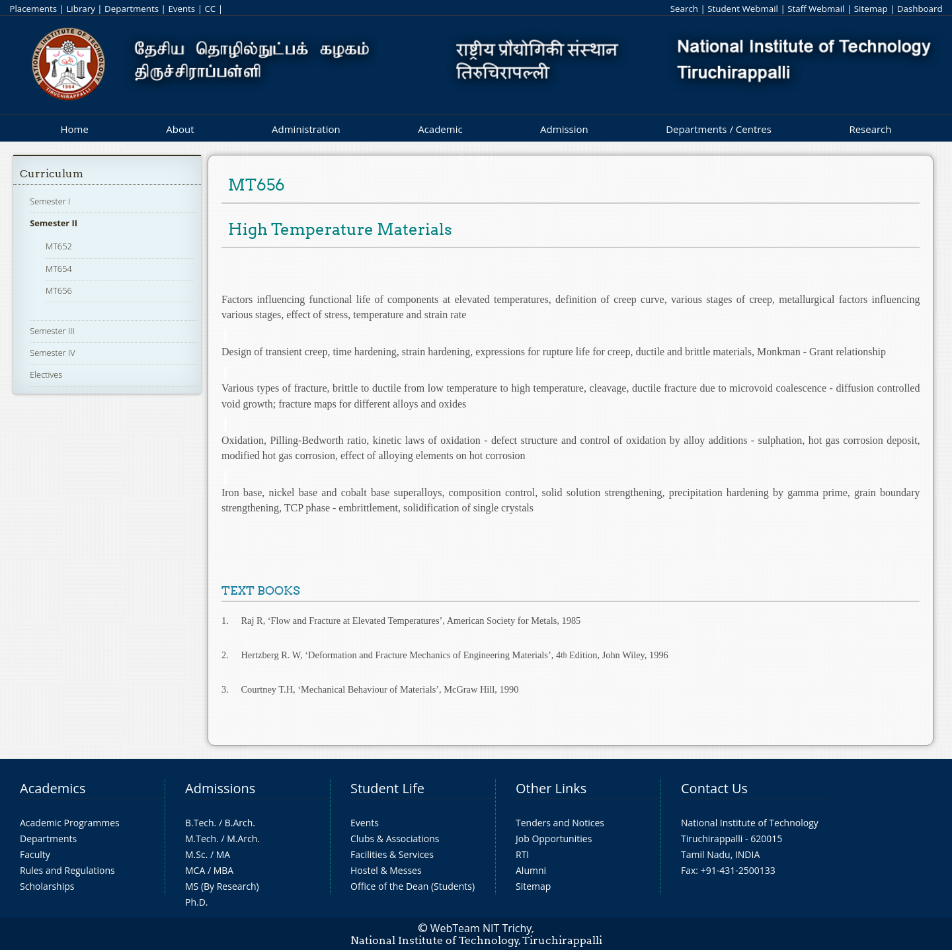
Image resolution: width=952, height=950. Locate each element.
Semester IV (52, 353)
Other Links (551, 788)
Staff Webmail (815, 9)
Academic (440, 129)
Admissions (220, 788)
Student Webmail (742, 9)
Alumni (531, 870)
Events (181, 9)
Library (80, 9)
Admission (564, 129)
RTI (522, 854)
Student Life (387, 788)
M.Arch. (243, 838)
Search (684, 9)
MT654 (59, 269)
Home (74, 129)
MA (223, 854)
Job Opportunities (554, 838)
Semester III (52, 331)
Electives (46, 374)
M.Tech (200, 838)
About (180, 129)
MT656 (59, 290)
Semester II (53, 223)
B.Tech (199, 822)
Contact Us (714, 788)
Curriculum (51, 173)
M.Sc (195, 854)
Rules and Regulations (67, 870)
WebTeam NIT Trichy (481, 928)
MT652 (59, 246)
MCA (195, 870)
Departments (131, 9)
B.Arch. (240, 822)
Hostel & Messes (386, 870)
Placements (33, 9)
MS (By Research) (222, 886)
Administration (306, 129)
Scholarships (47, 886)
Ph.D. (196, 902)
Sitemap (871, 9)
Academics (52, 788)
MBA (224, 870)
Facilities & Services (392, 854)
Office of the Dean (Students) (412, 886)
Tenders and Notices (560, 822)
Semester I (50, 201)
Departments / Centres (719, 129)
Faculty (35, 854)
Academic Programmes (70, 822)
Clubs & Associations (395, 838)
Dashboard (920, 9)
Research (870, 129)
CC (210, 9)
